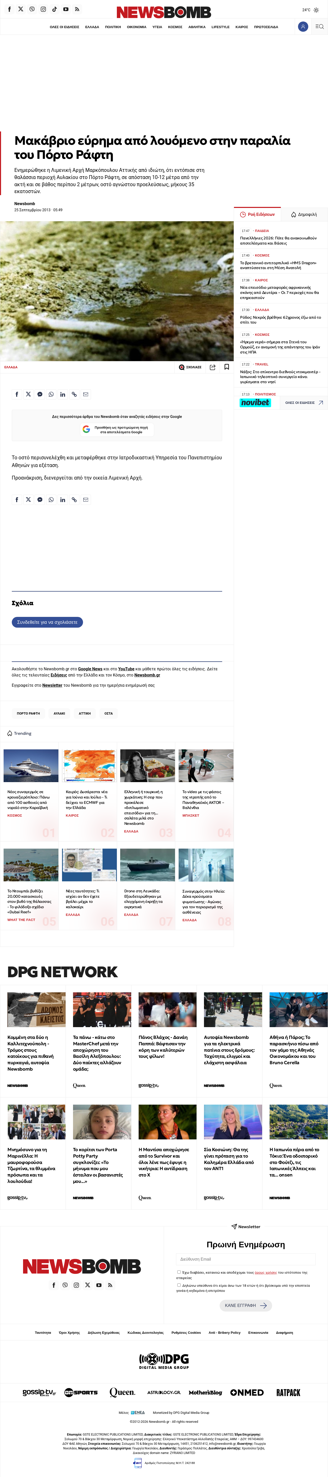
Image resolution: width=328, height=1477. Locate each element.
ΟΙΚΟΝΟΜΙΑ (136, 27)
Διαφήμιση (284, 1333)
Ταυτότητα (43, 1333)
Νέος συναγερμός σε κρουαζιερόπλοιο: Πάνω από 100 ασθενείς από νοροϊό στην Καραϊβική (28, 799)
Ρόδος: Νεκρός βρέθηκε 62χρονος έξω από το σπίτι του (280, 320)
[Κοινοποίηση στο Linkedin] (63, 394)
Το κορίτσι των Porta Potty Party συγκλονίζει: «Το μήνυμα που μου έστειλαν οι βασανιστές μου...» (98, 1165)
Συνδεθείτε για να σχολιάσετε (47, 622)
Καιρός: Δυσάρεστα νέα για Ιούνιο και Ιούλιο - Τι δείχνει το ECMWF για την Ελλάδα (87, 799)
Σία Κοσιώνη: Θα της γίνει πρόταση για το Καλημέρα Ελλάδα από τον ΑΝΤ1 (229, 1159)
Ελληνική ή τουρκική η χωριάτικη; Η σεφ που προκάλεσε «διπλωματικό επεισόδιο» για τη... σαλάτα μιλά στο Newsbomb (143, 807)
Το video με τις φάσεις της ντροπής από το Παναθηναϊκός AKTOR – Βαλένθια (203, 799)
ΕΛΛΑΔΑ (92, 27)
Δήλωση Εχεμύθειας (104, 1333)
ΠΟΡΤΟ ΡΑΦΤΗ (28, 713)
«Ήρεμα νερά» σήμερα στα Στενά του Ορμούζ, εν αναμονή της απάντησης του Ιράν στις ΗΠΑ (280, 346)
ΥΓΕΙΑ (157, 27)
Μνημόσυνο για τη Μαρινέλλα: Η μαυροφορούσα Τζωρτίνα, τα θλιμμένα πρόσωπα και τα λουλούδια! (31, 1165)
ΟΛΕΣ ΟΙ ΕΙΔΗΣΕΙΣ (64, 27)
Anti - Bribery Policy (224, 1333)
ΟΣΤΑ (109, 713)
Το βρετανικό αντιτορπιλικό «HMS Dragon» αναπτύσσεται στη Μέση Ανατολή (278, 265)
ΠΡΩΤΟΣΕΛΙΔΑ (266, 27)
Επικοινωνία (258, 1333)
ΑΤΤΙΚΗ (85, 713)
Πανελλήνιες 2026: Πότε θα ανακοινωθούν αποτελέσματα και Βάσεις (278, 241)
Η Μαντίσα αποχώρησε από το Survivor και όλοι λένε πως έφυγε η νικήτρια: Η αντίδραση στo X (164, 1162)
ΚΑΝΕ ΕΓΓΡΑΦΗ (245, 1305)
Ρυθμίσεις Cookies (186, 1333)
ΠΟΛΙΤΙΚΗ (113, 27)
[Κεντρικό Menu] (319, 26)
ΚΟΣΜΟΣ (175, 27)
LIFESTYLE (221, 27)
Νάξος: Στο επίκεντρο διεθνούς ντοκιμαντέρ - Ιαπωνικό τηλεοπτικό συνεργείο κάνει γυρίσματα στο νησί (280, 376)
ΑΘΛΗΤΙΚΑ (197, 27)
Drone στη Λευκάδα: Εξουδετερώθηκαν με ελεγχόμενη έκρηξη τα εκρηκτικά (143, 899)
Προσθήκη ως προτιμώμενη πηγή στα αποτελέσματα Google (115, 430)
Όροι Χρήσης (69, 1333)
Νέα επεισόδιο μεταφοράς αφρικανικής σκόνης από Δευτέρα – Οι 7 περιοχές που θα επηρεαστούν (279, 292)
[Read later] (227, 367)
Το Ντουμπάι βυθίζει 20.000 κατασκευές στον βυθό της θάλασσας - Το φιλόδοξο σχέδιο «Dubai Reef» (29, 902)
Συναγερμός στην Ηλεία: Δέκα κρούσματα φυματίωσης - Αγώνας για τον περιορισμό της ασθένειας (203, 902)
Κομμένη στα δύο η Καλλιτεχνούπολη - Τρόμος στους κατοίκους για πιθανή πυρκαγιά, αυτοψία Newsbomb (30, 1053)
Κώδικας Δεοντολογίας (146, 1333)
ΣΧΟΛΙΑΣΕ (190, 367)
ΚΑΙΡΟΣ (241, 27)
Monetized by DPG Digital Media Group (181, 1413)
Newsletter (52, 685)
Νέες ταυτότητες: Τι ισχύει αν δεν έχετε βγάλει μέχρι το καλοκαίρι (82, 899)
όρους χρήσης (266, 1272)
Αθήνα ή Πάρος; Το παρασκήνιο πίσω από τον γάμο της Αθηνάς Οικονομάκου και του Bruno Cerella (294, 1049)
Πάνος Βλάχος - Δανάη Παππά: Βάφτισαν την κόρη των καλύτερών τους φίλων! (163, 1046)
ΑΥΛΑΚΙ (59, 713)
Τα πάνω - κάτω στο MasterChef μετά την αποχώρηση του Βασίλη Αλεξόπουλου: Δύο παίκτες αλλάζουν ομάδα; (97, 1053)
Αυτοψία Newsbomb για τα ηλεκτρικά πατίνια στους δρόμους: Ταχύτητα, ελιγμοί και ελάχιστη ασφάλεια (229, 1049)
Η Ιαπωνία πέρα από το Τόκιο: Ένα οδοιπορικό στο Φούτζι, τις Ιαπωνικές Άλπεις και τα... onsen (294, 1162)
